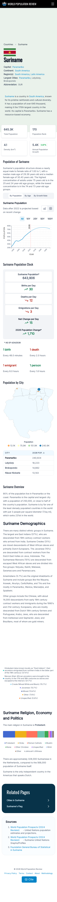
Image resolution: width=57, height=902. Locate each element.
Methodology (47, 873)
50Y (42, 218)
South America (22, 70)
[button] (53, 4)
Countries (9, 44)
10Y (28, 218)
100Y (50, 218)
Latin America (37, 74)
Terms (21, 873)
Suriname (9, 96)
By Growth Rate (40, 196)
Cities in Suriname (15, 800)
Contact (29, 873)
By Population (16, 196)
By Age (28, 196)
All (22, 218)
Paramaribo (18, 67)
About (37, 873)
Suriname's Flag (14, 806)
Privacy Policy (10, 873)
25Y (35, 218)
